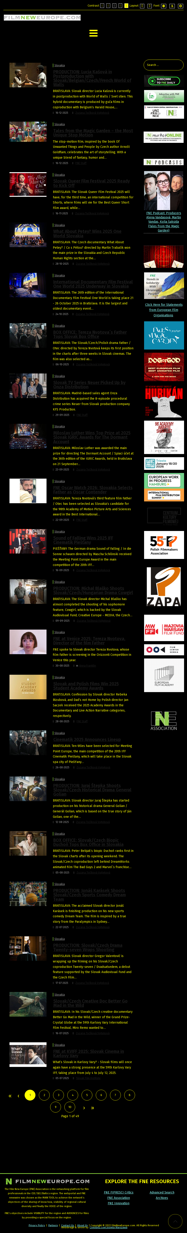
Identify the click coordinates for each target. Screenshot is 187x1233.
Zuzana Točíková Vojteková (92, 112)
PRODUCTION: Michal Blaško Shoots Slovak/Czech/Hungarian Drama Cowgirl (93, 590)
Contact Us (68, 1225)
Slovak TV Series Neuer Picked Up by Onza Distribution (89, 384)
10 (69, 1107)
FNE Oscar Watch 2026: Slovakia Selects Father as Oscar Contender (93, 490)
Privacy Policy (37, 1225)
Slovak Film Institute (88, 1078)
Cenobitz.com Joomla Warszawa (108, 1227)
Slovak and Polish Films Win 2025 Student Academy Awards (86, 686)
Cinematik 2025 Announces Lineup (87, 739)
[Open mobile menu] (93, 33)
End (92, 1108)
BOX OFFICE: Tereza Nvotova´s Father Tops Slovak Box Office (90, 334)
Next (83, 1108)
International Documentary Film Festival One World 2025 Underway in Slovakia (93, 284)
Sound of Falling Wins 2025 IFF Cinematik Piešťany (83, 540)
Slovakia (59, 65)
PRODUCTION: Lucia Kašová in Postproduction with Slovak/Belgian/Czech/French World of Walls (92, 78)
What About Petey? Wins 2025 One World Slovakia (87, 233)
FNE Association (118, 1198)
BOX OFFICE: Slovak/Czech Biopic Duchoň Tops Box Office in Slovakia (88, 842)
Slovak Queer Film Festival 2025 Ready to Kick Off (91, 183)
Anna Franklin (87, 665)
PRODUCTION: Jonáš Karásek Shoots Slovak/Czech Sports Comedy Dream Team (89, 895)
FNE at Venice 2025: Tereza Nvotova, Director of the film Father (89, 641)
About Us (82, 1225)
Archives (162, 1198)
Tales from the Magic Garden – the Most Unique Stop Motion (93, 133)
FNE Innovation (118, 1203)
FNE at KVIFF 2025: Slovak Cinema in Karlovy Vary (88, 1053)
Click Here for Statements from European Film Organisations (164, 310)
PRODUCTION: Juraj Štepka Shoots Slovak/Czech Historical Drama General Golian (92, 790)
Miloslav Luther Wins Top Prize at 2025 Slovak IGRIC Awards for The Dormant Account (92, 437)
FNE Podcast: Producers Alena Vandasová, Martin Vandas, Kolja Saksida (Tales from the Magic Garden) (163, 221)
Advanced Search (162, 1192)
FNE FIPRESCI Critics (118, 1192)
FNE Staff (80, 163)
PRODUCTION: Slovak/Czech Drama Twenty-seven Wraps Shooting (87, 947)
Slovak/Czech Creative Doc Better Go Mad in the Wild (90, 1003)
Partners (53, 1225)
